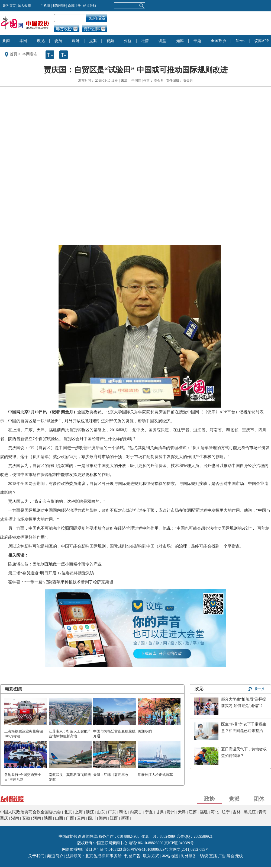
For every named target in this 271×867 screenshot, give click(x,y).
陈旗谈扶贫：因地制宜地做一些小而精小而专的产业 (55, 564)
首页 (13, 54)
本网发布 (29, 54)
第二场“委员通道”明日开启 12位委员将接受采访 (51, 573)
